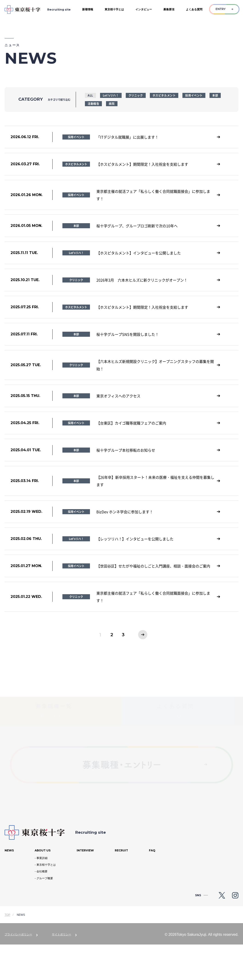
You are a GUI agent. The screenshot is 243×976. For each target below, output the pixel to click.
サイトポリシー (61, 965)
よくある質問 (194, 9)
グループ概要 (44, 909)
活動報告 (93, 104)
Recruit (121, 882)
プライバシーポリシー (18, 965)
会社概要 (41, 903)
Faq (152, 882)
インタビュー (143, 9)
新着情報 (87, 9)
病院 (112, 104)
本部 (215, 95)
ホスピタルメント (164, 95)
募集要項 (168, 9)
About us (42, 882)
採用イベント (194, 95)
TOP (7, 946)
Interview (85, 882)
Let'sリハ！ (111, 95)
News (9, 882)
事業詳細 (41, 889)
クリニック (135, 95)
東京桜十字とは (114, 9)
